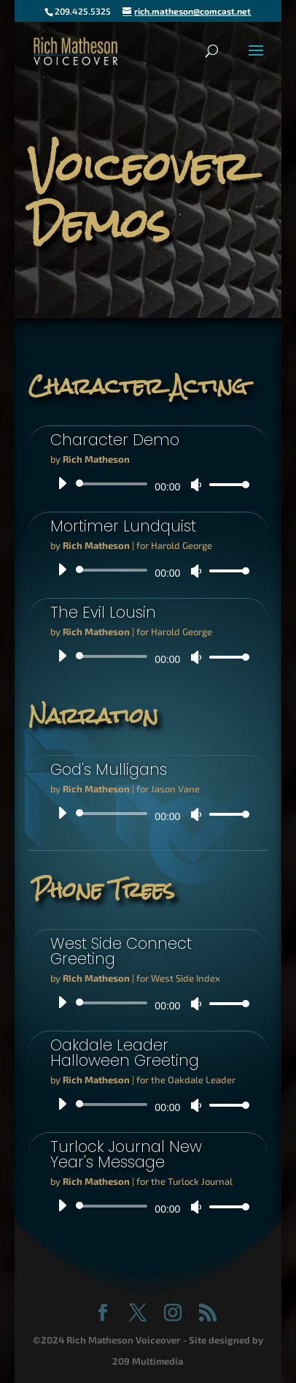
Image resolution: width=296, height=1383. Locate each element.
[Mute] (196, 484)
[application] (148, 484)
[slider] (114, 483)
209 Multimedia (147, 1361)
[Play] (62, 483)
